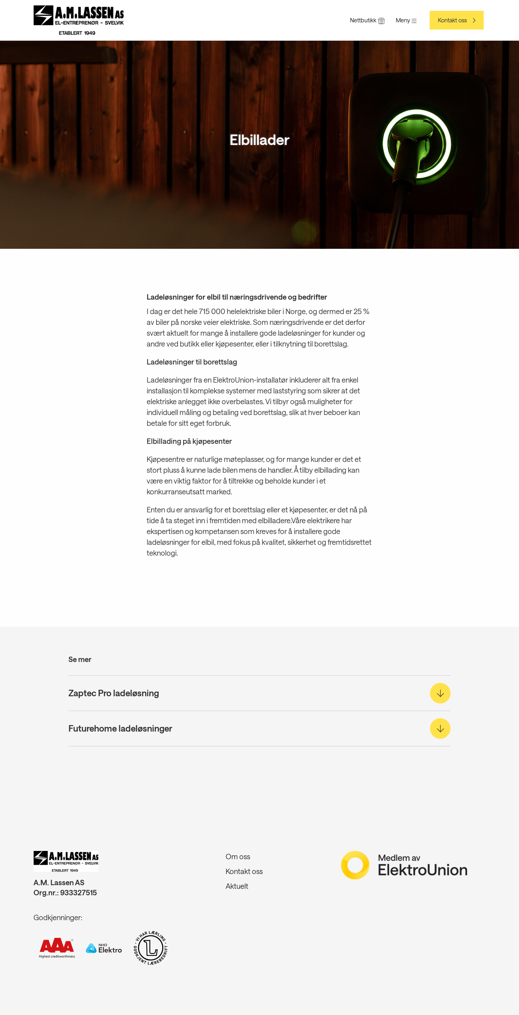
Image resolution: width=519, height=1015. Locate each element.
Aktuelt (237, 886)
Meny (406, 20)
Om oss (238, 856)
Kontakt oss (452, 20)
